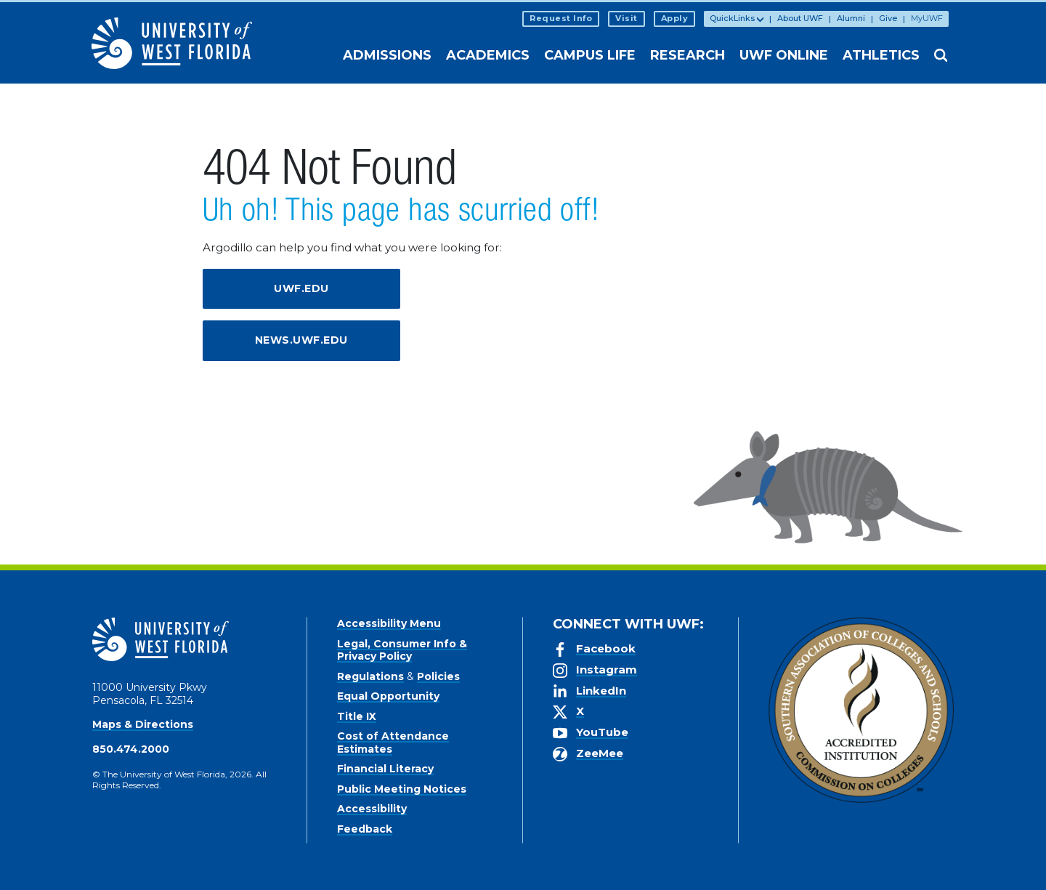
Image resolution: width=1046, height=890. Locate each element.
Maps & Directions (142, 724)
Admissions (387, 55)
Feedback (364, 829)
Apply (675, 18)
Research (687, 55)
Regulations (370, 676)
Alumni (851, 18)
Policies (438, 676)
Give (888, 18)
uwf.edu (301, 288)
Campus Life (590, 55)
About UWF (800, 18)
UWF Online (783, 55)
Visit (626, 18)
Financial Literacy (385, 768)
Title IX (356, 716)
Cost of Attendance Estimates (393, 742)
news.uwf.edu (301, 340)
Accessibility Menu (389, 623)
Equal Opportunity (388, 696)
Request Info (561, 18)
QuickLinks (732, 18)
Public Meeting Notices (401, 789)
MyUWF (927, 18)
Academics (488, 55)
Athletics (881, 55)
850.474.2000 (130, 749)
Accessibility (372, 808)
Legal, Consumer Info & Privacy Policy (402, 650)
